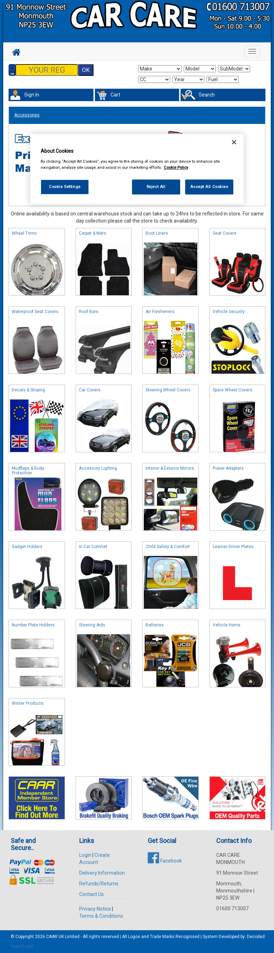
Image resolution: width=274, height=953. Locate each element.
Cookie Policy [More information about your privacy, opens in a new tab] (176, 167)
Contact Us (91, 894)
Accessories (27, 115)
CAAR (51, 936)
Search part (22, 946)
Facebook (165, 861)
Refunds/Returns (98, 883)
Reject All (156, 186)
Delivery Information (102, 873)
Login (85, 855)
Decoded (256, 936)
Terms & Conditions (101, 916)
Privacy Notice (95, 909)
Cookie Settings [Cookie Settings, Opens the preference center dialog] (65, 186)
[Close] (234, 142)
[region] (137, 169)
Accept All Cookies (209, 186)
